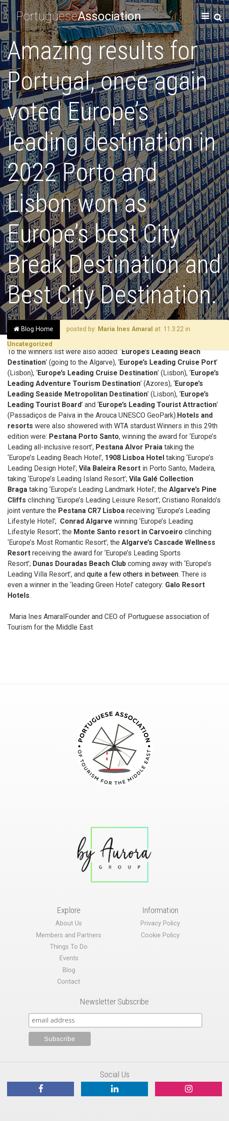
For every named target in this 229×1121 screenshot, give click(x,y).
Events (68, 958)
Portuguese (78, 16)
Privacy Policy (160, 923)
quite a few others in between (132, 574)
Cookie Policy (160, 935)
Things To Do (69, 947)
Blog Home (33, 329)
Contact (68, 981)
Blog (69, 970)
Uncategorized (29, 344)
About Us (68, 923)
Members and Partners (68, 935)
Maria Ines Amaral (125, 329)
